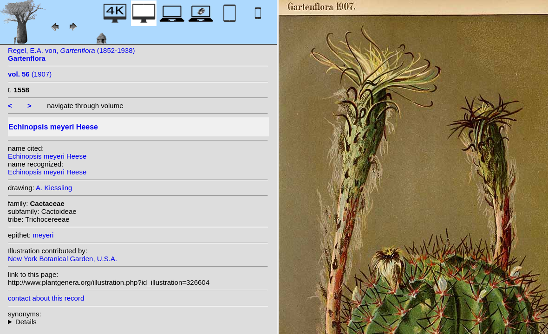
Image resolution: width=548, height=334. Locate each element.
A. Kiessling (54, 188)
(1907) (30, 74)
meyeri (43, 235)
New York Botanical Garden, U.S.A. (62, 259)
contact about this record (46, 298)
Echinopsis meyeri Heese (47, 156)
